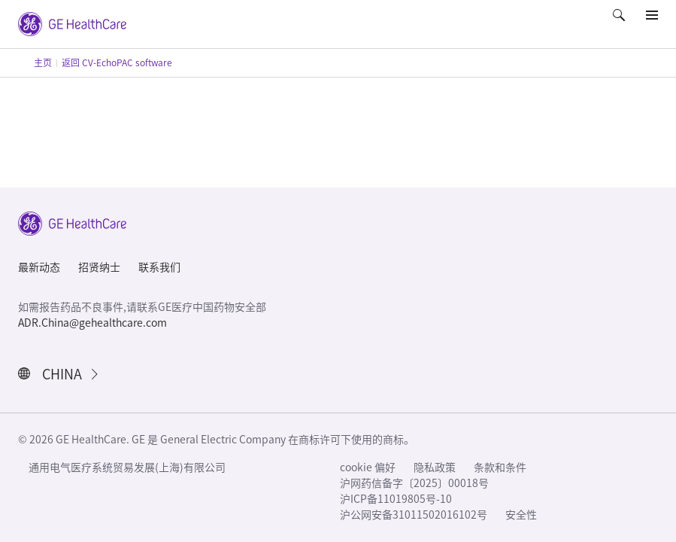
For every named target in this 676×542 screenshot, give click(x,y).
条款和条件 (500, 467)
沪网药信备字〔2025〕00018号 (414, 483)
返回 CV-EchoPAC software (117, 62)
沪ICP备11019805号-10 (396, 499)
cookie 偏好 (368, 467)
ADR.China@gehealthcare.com (92, 323)
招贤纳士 (99, 267)
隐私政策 (435, 467)
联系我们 (159, 267)
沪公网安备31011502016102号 (413, 515)
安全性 (521, 515)
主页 (43, 62)
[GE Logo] (72, 23)
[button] (620, 25)
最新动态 (39, 267)
